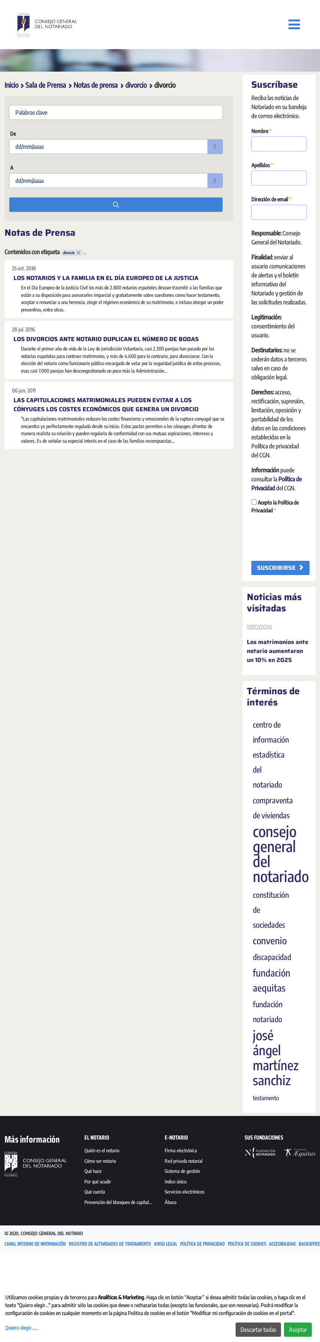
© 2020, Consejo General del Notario (44, 1233)
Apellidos (262, 165)
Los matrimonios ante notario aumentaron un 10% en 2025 (277, 651)
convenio (270, 941)
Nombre (261, 131)
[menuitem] (119, 1151)
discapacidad (272, 957)
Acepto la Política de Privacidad (275, 506)
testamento (266, 1098)
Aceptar (298, 1329)
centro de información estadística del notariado (271, 754)
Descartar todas (258, 1329)
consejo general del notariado (281, 853)
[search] (116, 204)
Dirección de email (271, 199)
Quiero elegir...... (21, 1327)
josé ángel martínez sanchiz (276, 1057)
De (12, 133)
